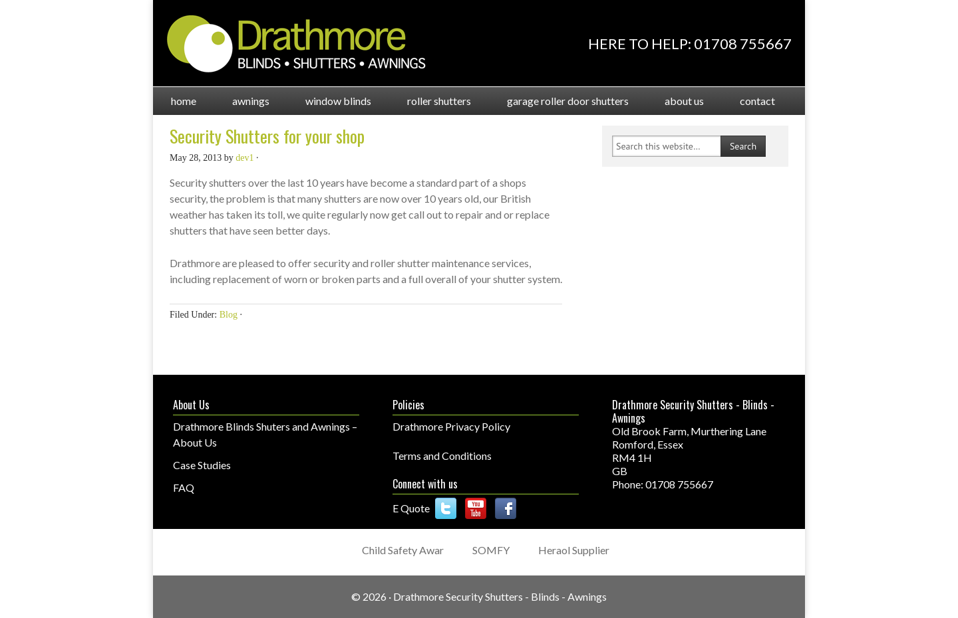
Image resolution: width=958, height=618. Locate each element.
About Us (675, 100)
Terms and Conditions (442, 455)
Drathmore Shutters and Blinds (296, 44)
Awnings (241, 100)
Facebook (505, 508)
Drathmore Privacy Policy (451, 426)
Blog (229, 315)
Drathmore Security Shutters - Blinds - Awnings (500, 596)
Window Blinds (329, 100)
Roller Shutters (430, 100)
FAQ (183, 487)
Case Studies (202, 465)
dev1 (244, 158)
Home (183, 100)
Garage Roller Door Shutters (559, 100)
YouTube (475, 508)
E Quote (411, 508)
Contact (757, 100)
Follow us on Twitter (445, 508)
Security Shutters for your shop (267, 136)
